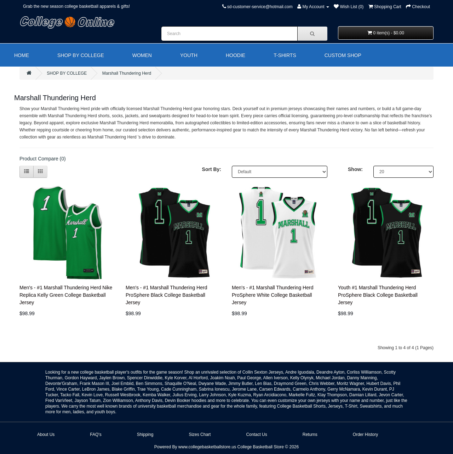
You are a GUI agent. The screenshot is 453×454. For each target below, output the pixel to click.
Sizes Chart (200, 434)
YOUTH (188, 55)
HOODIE (235, 55)
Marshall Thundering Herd (126, 73)
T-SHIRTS (285, 55)
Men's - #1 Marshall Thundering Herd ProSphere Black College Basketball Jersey (166, 295)
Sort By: (211, 169)
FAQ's (95, 434)
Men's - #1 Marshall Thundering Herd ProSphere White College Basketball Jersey (272, 295)
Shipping (145, 434)
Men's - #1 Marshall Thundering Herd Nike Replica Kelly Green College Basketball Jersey (65, 295)
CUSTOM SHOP (343, 55)
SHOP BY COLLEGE (80, 55)
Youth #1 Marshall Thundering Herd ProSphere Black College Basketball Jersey (378, 295)
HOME (21, 55)
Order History (365, 434)
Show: (355, 169)
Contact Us (256, 434)
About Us (46, 434)
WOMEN (142, 55)
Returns (310, 434)
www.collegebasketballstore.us (207, 446)
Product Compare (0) (42, 158)
